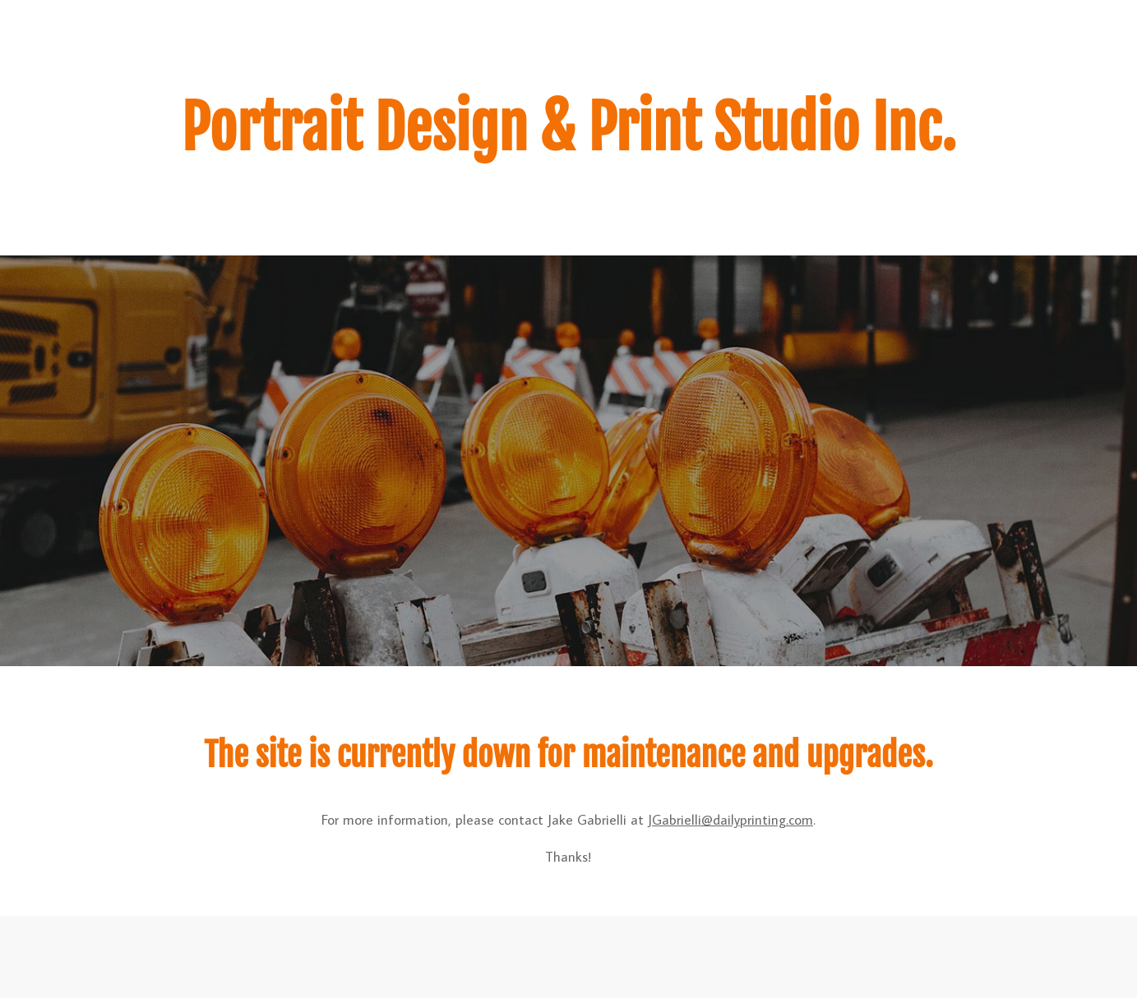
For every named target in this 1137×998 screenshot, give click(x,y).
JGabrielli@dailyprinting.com (730, 820)
